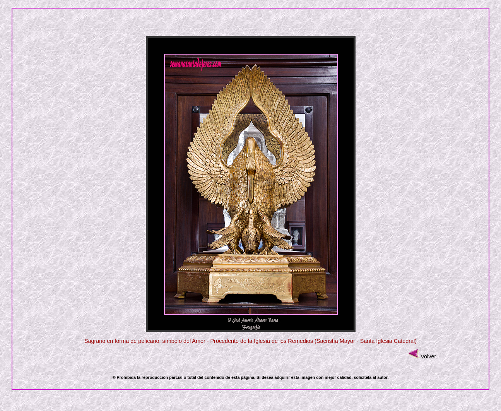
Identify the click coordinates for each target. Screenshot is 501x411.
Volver (428, 356)
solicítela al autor (370, 377)
